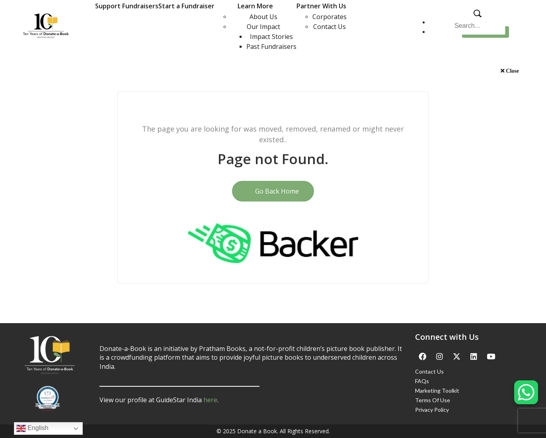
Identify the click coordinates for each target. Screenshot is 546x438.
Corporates (329, 16)
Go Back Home (273, 191)
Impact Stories (271, 36)
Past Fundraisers (271, 46)
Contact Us (329, 26)
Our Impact (263, 26)
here (210, 399)
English (32, 428)
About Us (263, 16)
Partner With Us (321, 6)
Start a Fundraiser (186, 6)
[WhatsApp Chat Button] (526, 392)
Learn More (255, 6)
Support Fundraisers (126, 6)
